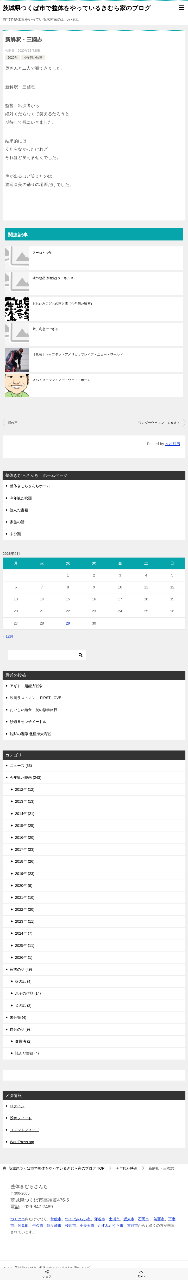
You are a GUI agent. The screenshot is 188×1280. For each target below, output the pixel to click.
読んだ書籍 (19, 510)
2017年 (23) (24, 849)
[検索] (47, 655)
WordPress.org (22, 1142)
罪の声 (12, 423)
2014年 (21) (24, 814)
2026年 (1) (23, 957)
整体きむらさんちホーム (30, 486)
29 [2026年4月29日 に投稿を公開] (68, 623)
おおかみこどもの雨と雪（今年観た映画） (63, 303)
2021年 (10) (24, 897)
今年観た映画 (33, 57)
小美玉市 (87, 1225)
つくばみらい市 (78, 1219)
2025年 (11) (24, 945)
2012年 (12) (24, 789)
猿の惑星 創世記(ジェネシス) (53, 278)
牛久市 (37, 1225)
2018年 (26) (24, 861)
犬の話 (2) (23, 1005)
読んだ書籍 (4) (27, 1053)
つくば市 (17, 1219)
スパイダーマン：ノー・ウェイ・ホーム (62, 380)
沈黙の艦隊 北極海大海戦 (30, 734)
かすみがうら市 (110, 1225)
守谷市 (99, 1219)
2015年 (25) (24, 825)
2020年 (13, 57)
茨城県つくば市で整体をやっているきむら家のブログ (77, 7)
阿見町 (23, 1225)
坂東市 (128, 1219)
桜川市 (70, 1225)
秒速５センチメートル (28, 722)
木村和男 (172, 444)
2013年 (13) (24, 801)
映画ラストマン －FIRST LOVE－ (37, 698)
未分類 (15, 534)
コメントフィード (24, 1130)
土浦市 (114, 1219)
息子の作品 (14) (28, 993)
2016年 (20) (24, 837)
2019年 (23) (24, 874)
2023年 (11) (24, 921)
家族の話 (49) (21, 969)
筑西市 (159, 1219)
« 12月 (8, 636)
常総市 (56, 1219)
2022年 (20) (24, 909)
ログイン (17, 1106)
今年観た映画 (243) (25, 777)
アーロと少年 (42, 252)
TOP (56, 1168)
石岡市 (143, 1219)
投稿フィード (21, 1118)
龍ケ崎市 (54, 1225)
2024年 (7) (23, 933)
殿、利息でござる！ (47, 329)
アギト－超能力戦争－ (28, 686)
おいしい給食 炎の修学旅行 (33, 710)
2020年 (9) (23, 885)
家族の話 (17, 522)
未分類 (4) (18, 1017)
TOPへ (140, 1274)
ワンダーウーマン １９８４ (159, 423)
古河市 (132, 1225)
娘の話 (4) (23, 981)
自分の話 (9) (20, 1029)
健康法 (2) (23, 1041)
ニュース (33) (21, 765)
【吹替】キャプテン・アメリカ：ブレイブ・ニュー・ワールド (78, 354)
